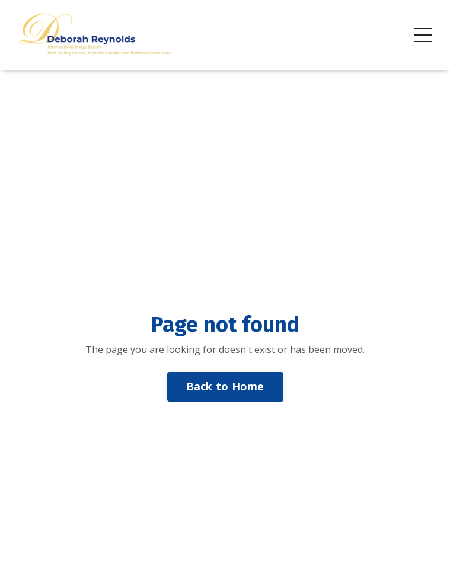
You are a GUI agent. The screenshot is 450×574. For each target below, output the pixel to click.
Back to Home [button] (225, 386)
